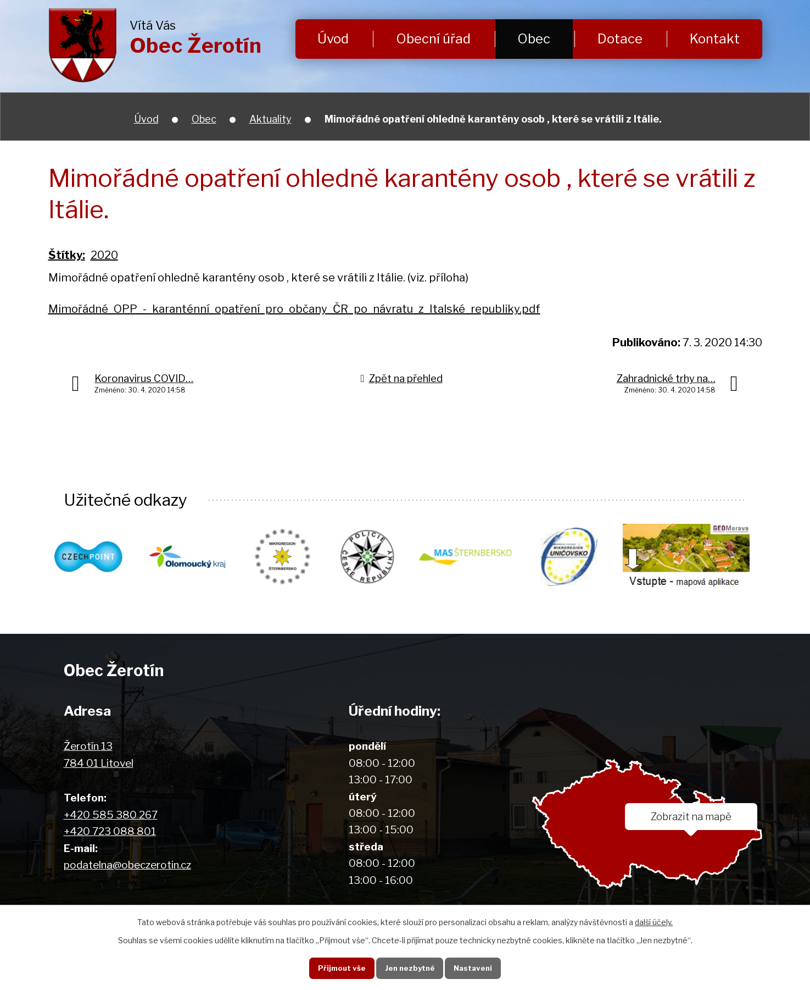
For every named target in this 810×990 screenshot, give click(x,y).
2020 (104, 255)
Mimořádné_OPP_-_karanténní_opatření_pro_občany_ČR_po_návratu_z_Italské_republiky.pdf (294, 309)
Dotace (620, 39)
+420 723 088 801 (110, 832)
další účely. (654, 921)
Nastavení (475, 967)
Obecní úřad (433, 39)
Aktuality (270, 119)
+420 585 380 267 (111, 815)
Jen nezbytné (409, 967)
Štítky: (66, 255)
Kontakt (715, 39)
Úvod (333, 39)
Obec (533, 39)
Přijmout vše (339, 967)
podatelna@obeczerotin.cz (127, 865)
